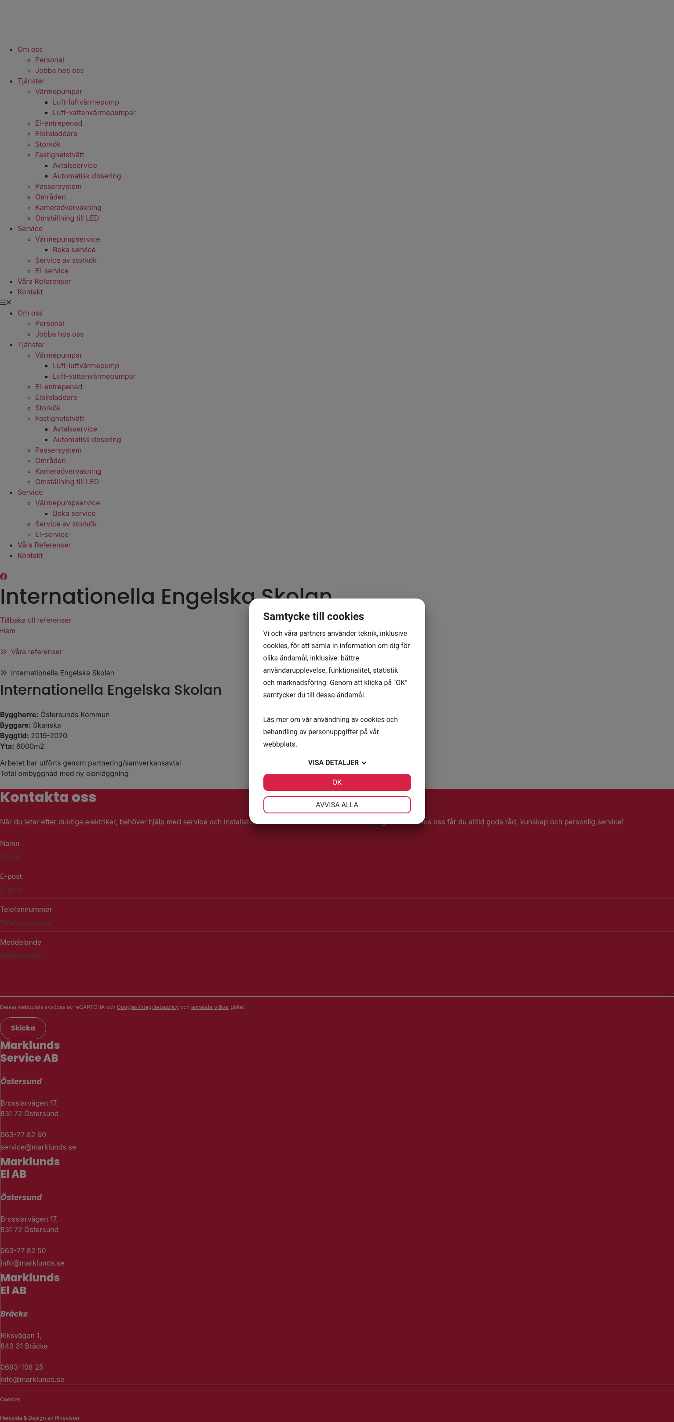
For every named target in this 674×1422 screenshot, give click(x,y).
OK (337, 782)
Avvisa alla (337, 805)
